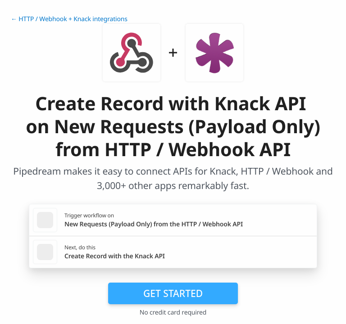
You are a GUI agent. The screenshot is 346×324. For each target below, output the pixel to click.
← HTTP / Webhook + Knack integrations (69, 19)
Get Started (173, 293)
